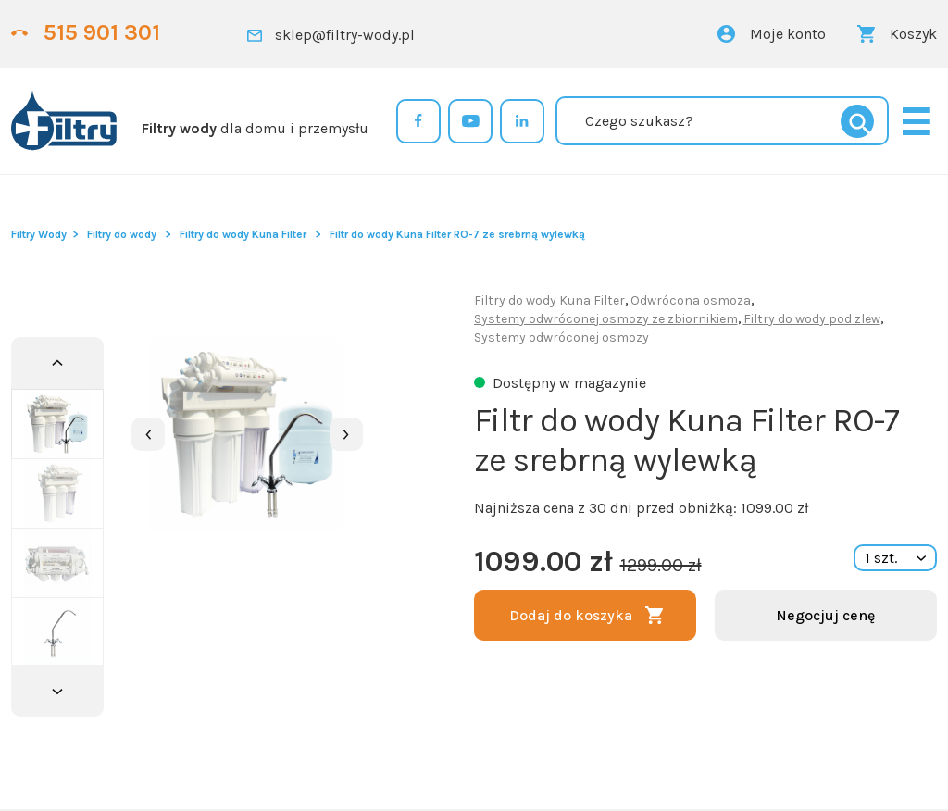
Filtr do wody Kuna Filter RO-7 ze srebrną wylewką (457, 234)
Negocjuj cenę (825, 615)
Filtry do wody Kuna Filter (243, 234)
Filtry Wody (39, 234)
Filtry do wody (121, 234)
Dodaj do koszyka (570, 615)
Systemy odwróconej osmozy (561, 337)
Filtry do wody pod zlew (811, 319)
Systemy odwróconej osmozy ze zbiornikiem (606, 319)
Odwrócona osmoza (690, 300)
